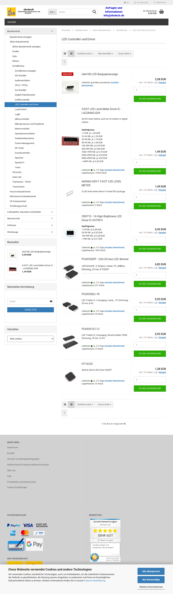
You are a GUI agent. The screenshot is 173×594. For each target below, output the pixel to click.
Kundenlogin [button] (141, 2)
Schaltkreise (18, 66)
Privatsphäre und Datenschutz (21, 482)
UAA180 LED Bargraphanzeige (100, 74)
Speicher (19, 157)
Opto (14, 56)
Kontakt (11, 453)
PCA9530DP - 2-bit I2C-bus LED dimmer (105, 259)
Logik (17, 114)
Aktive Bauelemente (19, 41)
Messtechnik (13, 218)
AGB (9, 476)
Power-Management (24, 143)
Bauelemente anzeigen (21, 37)
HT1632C (87, 363)
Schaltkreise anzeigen (25, 71)
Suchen (11, 22)
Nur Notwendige (151, 579)
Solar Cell (16, 177)
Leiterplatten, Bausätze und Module (24, 212)
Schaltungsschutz (18, 206)
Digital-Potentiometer (25, 95)
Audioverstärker (22, 80)
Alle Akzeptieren (151, 571)
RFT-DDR (19, 148)
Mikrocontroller (22, 119)
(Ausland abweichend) (114, 170)
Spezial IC (19, 162)
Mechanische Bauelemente (23, 196)
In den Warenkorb (150, 99)
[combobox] (85, 53)
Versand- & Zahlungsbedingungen (23, 459)
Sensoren (16, 172)
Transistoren (18, 186)
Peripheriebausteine (24, 138)
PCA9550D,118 (91, 294)
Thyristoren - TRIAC (21, 182)
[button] (126, 2)
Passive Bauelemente (20, 191)
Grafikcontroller (22, 99)
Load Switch (21, 109)
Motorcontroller (22, 128)
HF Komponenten (18, 201)
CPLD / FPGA (21, 85)
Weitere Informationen (151, 587)
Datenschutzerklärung (94, 580)
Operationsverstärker (25, 133)
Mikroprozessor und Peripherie (29, 124)
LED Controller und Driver (27, 104)
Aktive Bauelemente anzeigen (26, 46)
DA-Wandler (20, 90)
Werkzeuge (12, 232)
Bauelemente (13, 31)
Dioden (15, 51)
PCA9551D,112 (91, 329)
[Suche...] (52, 12)
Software (11, 225)
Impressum (12, 447)
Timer (17, 167)
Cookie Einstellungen (17, 487)
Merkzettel (160, 2)
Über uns (11, 470)
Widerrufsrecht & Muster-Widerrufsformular (28, 464)
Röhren (15, 61)
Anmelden (30, 310)
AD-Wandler (20, 75)
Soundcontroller (22, 153)
